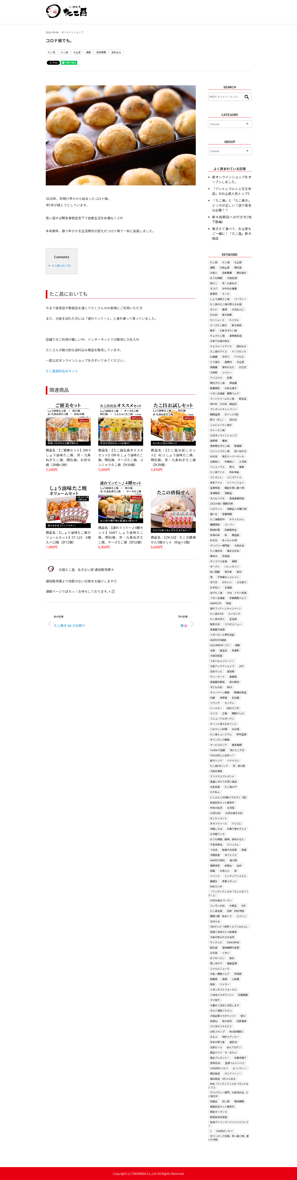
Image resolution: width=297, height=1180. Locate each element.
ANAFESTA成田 (218, 640)
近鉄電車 (241, 1021)
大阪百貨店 (216, 655)
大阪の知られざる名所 (222, 937)
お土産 (77, 52)
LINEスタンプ (217, 1031)
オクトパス (231, 855)
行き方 (242, 367)
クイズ (213, 713)
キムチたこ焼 (217, 335)
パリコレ (236, 823)
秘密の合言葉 (229, 849)
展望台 (213, 881)
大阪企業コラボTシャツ (223, 1015)
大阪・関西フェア (219, 973)
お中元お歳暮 (229, 288)
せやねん (215, 792)
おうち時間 (216, 278)
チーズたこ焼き (218, 325)
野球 (212, 984)
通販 (88, 52)
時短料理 (215, 529)
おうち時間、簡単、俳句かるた (227, 839)
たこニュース (217, 320)
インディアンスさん (235, 876)
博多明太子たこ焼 (219, 445)
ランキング (234, 613)
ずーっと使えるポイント (223, 723)
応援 (229, 377)
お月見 (230, 807)
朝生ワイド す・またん (223, 1052)
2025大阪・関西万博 (221, 503)
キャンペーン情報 (219, 692)
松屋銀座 (243, 994)
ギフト (213, 309)
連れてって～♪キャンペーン (225, 608)
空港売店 (215, 487)
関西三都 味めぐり (221, 916)
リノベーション (235, 482)
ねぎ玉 (213, 540)
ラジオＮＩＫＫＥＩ (221, 1026)
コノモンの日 (217, 905)
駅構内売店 (240, 692)
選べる (213, 514)
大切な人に (238, 309)
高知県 (230, 671)
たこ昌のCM (216, 613)
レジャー (227, 372)
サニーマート (217, 676)
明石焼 (238, 267)
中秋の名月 (216, 807)
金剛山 (228, 865)
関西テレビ (238, 713)
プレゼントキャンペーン (223, 409)
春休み (213, 556)
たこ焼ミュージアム (221, 734)
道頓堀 (213, 440)
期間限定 (215, 524)
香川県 (233, 860)
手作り (225, 356)
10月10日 (215, 813)
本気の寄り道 (217, 1042)
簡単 (224, 309)
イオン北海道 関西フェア (224, 393)
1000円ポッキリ (219, 1068)
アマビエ (239, 356)
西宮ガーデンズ (218, 1111)
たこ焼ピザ (231, 786)
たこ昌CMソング (219, 765)
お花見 (213, 952)
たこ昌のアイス (218, 351)
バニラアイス (234, 477)
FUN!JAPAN (233, 942)
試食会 (213, 1101)
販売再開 (237, 744)
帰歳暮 (213, 367)
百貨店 (225, 556)
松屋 (212, 697)
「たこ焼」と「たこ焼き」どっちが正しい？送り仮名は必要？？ (231, 205)
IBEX (229, 687)
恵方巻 (228, 571)
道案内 (228, 362)
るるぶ (213, 1036)
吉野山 (213, 1021)
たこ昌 (51, 52)
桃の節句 (234, 682)
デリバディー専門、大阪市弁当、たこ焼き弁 (228, 1094)
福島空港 (232, 963)
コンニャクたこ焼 (219, 451)
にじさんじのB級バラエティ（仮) (228, 797)
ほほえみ (215, 921)
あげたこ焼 (216, 592)
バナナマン (233, 760)
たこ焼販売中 (217, 519)
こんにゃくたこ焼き (221, 424)
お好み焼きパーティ (221, 900)
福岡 (234, 561)
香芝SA (233, 1042)
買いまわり (216, 963)
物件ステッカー (230, 1036)
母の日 (233, 419)
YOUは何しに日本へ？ (222, 755)
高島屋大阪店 (217, 629)
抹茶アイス (216, 482)
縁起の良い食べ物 (234, 487)
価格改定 (215, 865)
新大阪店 (236, 325)
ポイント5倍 (231, 414)
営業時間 (227, 514)
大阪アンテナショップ (222, 666)
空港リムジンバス (234, 1063)
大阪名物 (232, 278)
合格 (212, 650)
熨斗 (231, 466)
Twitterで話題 (217, 750)
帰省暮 (233, 383)
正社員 (233, 619)
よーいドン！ (240, 1068)
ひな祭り (241, 582)
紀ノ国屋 (215, 571)
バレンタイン (231, 566)
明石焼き (241, 272)
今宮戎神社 (216, 844)
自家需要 (101, 52)
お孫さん (224, 870)
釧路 (212, 870)
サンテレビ (216, 942)
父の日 (213, 314)
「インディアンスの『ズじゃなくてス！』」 (228, 893)
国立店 (213, 947)
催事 (241, 466)
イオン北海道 (217, 598)
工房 (224, 713)
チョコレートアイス (221, 346)
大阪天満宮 (216, 771)
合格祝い (215, 461)
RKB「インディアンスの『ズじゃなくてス (228, 1085)
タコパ (213, 288)
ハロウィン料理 (218, 729)
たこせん (234, 320)
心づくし (241, 916)
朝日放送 (215, 1073)
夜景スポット (229, 881)
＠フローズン (217, 958)
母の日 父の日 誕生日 (223, 404)
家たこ (213, 283)
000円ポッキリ (224, 1131)
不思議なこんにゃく (228, 577)
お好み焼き (231, 388)
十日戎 (213, 849)
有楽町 (235, 650)
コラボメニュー (233, 624)
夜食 (244, 849)
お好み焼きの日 (233, 813)
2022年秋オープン (220, 645)
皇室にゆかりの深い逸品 (223, 781)
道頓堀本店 (235, 335)
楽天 (231, 958)
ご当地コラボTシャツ (221, 994)
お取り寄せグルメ (236, 828)
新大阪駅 (227, 314)
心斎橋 (235, 979)
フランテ (215, 702)
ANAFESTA (215, 603)
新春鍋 (238, 445)
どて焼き (215, 362)
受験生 (228, 493)
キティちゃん (236, 519)
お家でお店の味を (219, 341)
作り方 (213, 582)
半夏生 (233, 905)
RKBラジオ (216, 886)
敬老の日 (215, 624)
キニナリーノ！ (233, 1073)
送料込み (116, 52)
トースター (216, 708)
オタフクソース (218, 823)
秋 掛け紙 (239, 765)
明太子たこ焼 (217, 383)
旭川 (243, 1015)
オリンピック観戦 (219, 739)
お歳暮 (213, 356)
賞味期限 (239, 1101)
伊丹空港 (241, 734)
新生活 (242, 398)
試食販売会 (231, 529)
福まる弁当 (233, 550)
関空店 (235, 535)
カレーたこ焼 (217, 430)
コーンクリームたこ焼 (222, 398)
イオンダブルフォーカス (223, 989)
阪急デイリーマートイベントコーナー (228, 1123)
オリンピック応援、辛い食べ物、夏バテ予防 (228, 1137)
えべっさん (233, 844)
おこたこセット (218, 818)
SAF (244, 905)
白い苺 (225, 1101)
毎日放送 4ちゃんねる (223, 1078)
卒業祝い (229, 461)
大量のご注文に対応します (224, 1005)
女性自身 (215, 786)
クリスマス (216, 377)
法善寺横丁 (240, 1057)
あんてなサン (234, 1047)
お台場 (235, 729)
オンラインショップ (72, 32)
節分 (239, 571)
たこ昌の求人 (217, 619)
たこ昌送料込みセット (62, 370)
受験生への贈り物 (236, 508)
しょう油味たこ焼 (219, 299)
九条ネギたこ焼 (228, 330)
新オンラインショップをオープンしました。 (231, 179)
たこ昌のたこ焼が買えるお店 (226, 304)
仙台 (239, 865)
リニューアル (217, 466)
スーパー (229, 524)
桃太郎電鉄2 (236, 1031)
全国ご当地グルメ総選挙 (223, 931)
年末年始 (234, 472)
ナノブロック (239, 351)
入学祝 (242, 461)
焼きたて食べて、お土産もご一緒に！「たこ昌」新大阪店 (231, 233)
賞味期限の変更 (230, 947)
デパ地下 (215, 1000)
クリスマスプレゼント (222, 776)
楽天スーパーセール (233, 456)
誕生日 (223, 650)
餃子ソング (216, 760)
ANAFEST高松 (217, 860)
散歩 (212, 330)
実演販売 (215, 493)
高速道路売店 (236, 498)
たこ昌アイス (217, 472)
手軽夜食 (215, 855)
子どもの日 (216, 687)
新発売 (213, 293)
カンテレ (229, 702)
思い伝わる (240, 451)
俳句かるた (228, 367)
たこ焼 (64, 52)
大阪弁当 (239, 545)
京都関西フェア (237, 598)
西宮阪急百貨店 (218, 1117)
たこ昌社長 (216, 910)
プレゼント (216, 477)
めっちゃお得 (229, 540)
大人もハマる (217, 498)
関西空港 (215, 414)
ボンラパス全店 (218, 561)
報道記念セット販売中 (222, 1106)
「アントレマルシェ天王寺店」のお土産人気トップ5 (231, 191)
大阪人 (213, 272)
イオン (225, 952)
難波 (224, 440)
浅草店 (223, 697)
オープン (215, 566)
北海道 (228, 587)
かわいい (227, 582)
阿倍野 (238, 973)
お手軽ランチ (217, 834)
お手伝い (215, 587)
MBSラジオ (233, 708)
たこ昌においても (61, 265)
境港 (224, 979)
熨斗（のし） (217, 419)
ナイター (224, 984)
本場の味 (215, 535)
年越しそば (216, 828)
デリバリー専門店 (219, 545)
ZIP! (241, 666)
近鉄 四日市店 (235, 910)
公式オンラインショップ (223, 435)
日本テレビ (216, 671)
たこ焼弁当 (216, 550)
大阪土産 (224, 267)
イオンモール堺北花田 (222, 634)
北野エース (216, 1047)
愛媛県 (233, 676)
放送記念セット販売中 (222, 802)
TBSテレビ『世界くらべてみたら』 (229, 926)
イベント (215, 876)
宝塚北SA (215, 1063)
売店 (228, 603)
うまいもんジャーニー (222, 661)
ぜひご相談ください (221, 1010)
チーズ (225, 293)
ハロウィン (216, 508)
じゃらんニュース (219, 968)
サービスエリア (218, 744)
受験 (237, 645)
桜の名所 (227, 1021)
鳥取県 (213, 979)
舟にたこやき (237, 750)
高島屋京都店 (217, 682)
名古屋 (235, 697)
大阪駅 (213, 372)
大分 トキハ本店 (236, 592)
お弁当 (213, 456)
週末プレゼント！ (219, 1057)
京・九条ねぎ (229, 283)
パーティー (240, 299)
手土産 (240, 362)
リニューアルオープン (222, 718)
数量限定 (215, 388)
